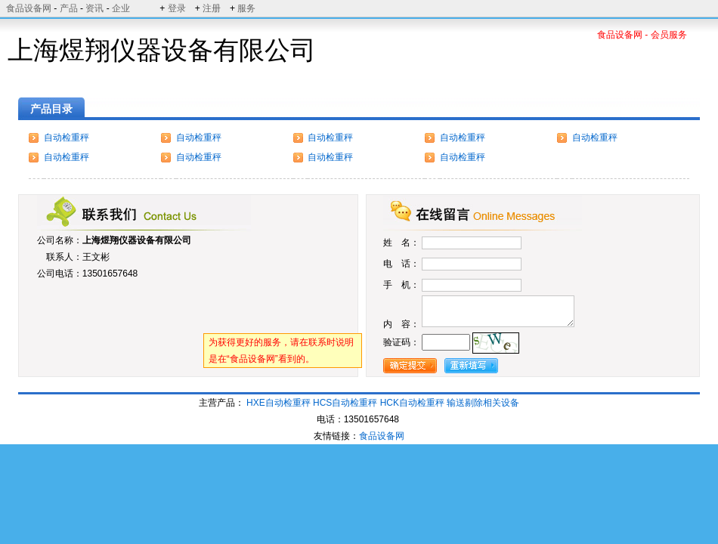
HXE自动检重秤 (278, 402)
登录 (177, 8)
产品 (69, 8)
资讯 (94, 8)
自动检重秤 (66, 137)
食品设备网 (28, 8)
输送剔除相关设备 (483, 402)
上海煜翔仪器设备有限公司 (136, 240)
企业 (121, 8)
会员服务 (669, 34)
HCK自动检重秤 (412, 402)
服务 (246, 8)
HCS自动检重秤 (345, 402)
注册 (212, 8)
